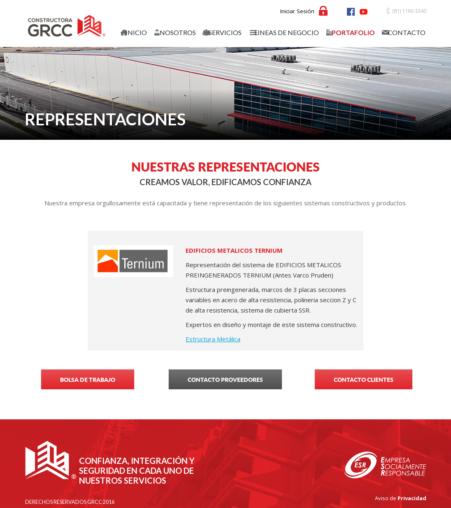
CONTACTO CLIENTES (363, 379)
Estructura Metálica (213, 339)
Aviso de (400, 498)
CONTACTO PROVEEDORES (225, 379)
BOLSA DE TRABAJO (87, 379)
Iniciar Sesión (297, 11)
